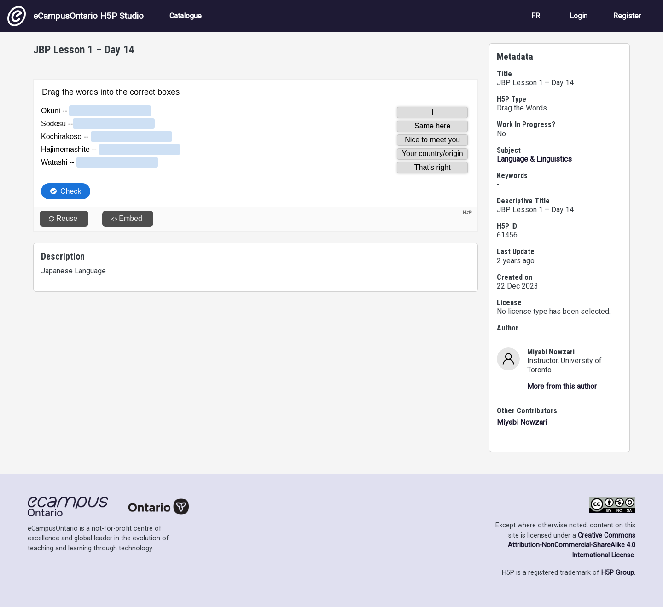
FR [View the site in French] (535, 16)
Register (627, 16)
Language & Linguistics (534, 159)
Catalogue (185, 16)
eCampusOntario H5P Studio (75, 16)
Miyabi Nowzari (522, 422)
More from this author (562, 386)
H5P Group (617, 573)
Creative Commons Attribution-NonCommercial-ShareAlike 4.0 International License (571, 545)
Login (578, 16)
